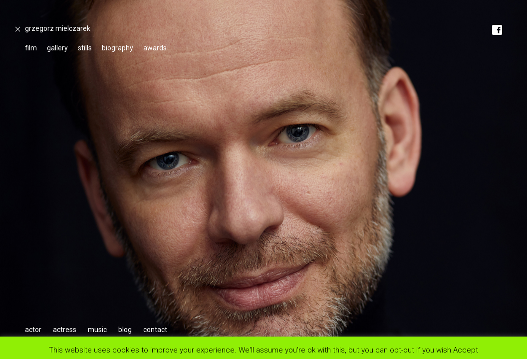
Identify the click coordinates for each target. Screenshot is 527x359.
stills (85, 48)
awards (155, 48)
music (97, 330)
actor (33, 330)
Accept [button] (465, 350)
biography (117, 48)
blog (125, 330)
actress (64, 330)
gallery (57, 48)
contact (155, 330)
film (31, 48)
